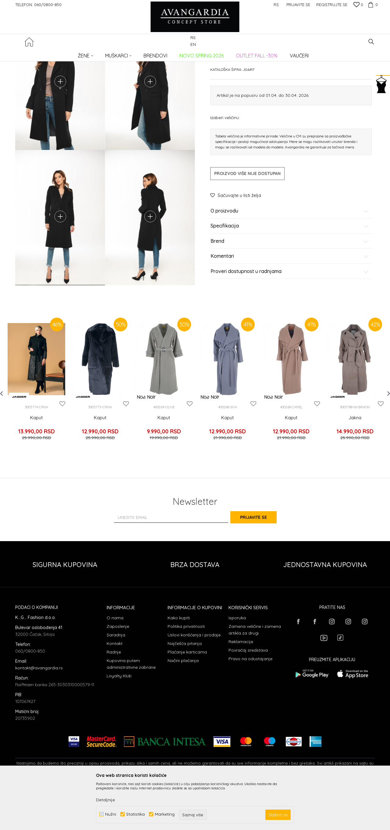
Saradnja (116, 682)
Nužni (110, 814)
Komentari (290, 303)
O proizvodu (290, 257)
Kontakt (114, 691)
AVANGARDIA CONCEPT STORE (41, 53)
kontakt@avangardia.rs (39, 715)
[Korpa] (372, 5)
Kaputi (113, 53)
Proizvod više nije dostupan (247, 220)
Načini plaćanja (183, 708)
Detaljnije (105, 800)
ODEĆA (98, 53)
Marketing (165, 814)
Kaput (36, 474)
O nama (115, 665)
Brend (290, 287)
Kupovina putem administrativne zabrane (131, 711)
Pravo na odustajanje (250, 706)
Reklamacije (241, 689)
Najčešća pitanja (185, 691)
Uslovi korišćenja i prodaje (194, 682)
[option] (36, 436)
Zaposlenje (118, 674)
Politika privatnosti (186, 674)
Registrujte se (331, 4)
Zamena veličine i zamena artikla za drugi (255, 677)
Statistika (135, 814)
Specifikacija (290, 272)
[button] (371, 41)
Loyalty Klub (119, 723)
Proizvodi (79, 53)
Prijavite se (262, 565)
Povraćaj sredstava (248, 698)
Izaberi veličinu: (225, 163)
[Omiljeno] (358, 5)
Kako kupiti (179, 665)
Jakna (355, 474)
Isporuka (237, 665)
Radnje (114, 699)
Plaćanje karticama (187, 699)
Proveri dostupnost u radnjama (290, 318)
